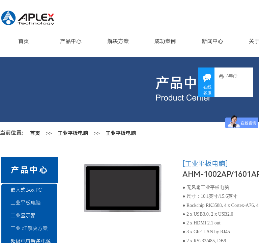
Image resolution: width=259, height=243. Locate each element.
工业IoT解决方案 (29, 228)
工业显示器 (23, 216)
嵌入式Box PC (26, 190)
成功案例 (165, 41)
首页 (23, 41)
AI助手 (228, 76)
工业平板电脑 (73, 133)
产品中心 (71, 41)
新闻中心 (212, 41)
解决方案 (118, 41)
